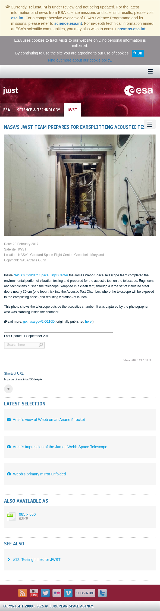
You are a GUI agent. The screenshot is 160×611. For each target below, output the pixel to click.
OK (139, 53)
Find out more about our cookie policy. (80, 60)
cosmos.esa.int (131, 29)
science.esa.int (68, 23)
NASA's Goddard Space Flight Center (41, 275)
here (88, 321)
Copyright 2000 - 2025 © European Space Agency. (48, 606)
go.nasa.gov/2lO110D (39, 321)
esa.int (17, 18)
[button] (8, 388)
